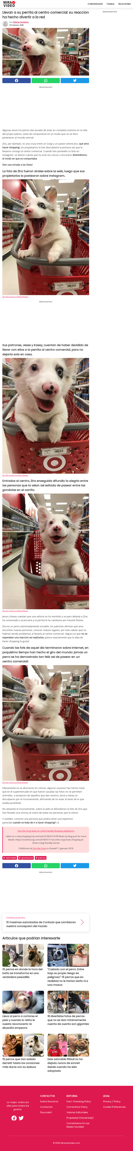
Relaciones (124, 3)
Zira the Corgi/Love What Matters (15, 611)
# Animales (9, 857)
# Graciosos (26, 857)
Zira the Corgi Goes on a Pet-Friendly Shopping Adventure (46, 831)
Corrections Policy (77, 1107)
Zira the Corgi (39, 848)
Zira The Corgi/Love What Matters (15, 297)
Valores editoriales (77, 1112)
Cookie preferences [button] (114, 1107)
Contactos (46, 1107)
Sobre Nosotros (49, 1101)
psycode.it (46, 1112)
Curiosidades (95, 3)
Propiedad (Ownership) (80, 1117)
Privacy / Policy (112, 1101)
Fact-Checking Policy (78, 1101)
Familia (110, 3)
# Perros (40, 857)
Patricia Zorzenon (21, 22)
